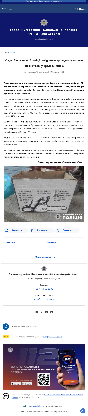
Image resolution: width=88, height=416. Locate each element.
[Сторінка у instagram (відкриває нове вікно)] (51, 312)
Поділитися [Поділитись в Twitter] (67, 230)
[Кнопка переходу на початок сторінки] (82, 410)
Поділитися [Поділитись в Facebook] (42, 230)
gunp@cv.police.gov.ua (44, 299)
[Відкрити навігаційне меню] (10, 9)
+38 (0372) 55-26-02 (44, 289)
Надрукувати (17, 230)
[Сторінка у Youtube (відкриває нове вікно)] (46, 312)
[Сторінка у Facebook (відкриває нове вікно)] (36, 312)
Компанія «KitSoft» (36, 406)
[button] (44, 257)
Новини (11, 53)
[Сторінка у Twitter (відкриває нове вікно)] (41, 312)
